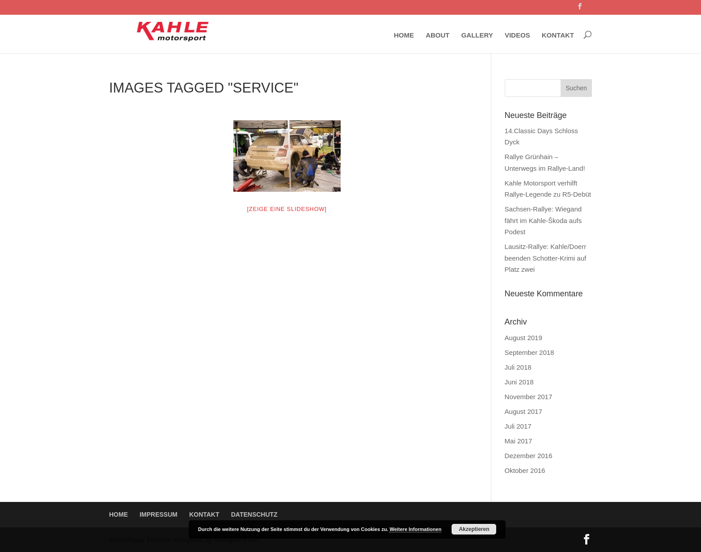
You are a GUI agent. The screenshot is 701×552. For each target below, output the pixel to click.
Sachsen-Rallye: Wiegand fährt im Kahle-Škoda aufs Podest (543, 220)
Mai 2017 (518, 441)
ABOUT (437, 35)
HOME (404, 35)
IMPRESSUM (158, 514)
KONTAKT (558, 35)
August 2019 (523, 337)
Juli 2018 (518, 367)
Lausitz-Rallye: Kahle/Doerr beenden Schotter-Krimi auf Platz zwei (546, 258)
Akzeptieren (474, 529)
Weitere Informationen (415, 529)
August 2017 (523, 411)
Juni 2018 (519, 382)
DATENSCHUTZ (254, 514)
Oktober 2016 (525, 470)
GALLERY (477, 35)
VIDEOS (517, 35)
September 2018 (529, 352)
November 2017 (529, 396)
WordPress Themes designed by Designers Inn (184, 540)
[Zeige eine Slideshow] (286, 209)
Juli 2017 (518, 426)
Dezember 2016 (529, 455)
